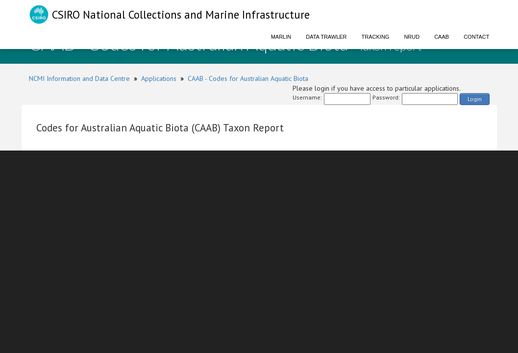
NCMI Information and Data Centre (79, 78)
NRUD (411, 37)
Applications (158, 78)
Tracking (376, 37)
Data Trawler (326, 37)
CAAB (441, 37)
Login (475, 98)
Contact (476, 37)
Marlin (281, 37)
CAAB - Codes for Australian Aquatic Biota (248, 78)
